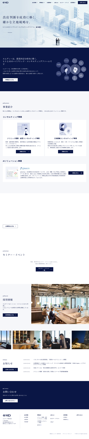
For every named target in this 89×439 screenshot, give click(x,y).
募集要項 (65, 419)
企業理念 (26, 419)
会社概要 (26, 417)
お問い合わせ (79, 415)
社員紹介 (65, 417)
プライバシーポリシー (67, 433)
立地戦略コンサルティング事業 (42, 422)
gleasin (38, 424)
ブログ (51, 422)
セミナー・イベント (64, 2)
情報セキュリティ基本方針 (55, 433)
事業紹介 (39, 415)
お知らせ (56, 2)
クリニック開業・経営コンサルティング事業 (42, 418)
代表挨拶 (26, 421)
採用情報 (65, 415)
